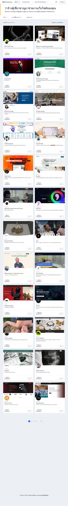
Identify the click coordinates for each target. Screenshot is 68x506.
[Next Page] (43, 426)
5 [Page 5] (36, 425)
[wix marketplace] (7, 2)
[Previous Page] (25, 426)
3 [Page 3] (31, 425)
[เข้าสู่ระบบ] (62, 2)
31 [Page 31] (41, 425)
